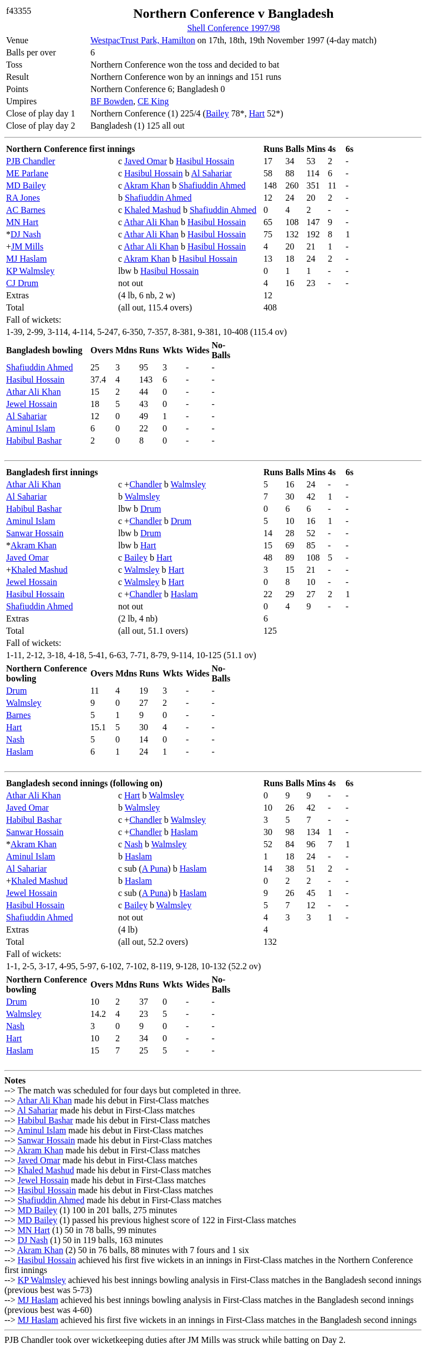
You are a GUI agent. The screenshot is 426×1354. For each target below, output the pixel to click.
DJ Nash (26, 234)
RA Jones (23, 197)
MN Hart (22, 222)
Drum (150, 508)
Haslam (184, 594)
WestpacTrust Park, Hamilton (142, 40)
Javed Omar (145, 161)
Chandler (145, 484)
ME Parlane (27, 173)
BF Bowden (111, 101)
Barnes (18, 715)
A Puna (155, 868)
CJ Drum (22, 283)
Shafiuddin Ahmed (212, 185)
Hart (257, 113)
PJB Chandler (30, 161)
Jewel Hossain (31, 404)
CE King (153, 101)
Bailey (217, 113)
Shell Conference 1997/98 (233, 28)
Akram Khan (147, 185)
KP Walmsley (30, 271)
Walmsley (188, 484)
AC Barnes (25, 210)
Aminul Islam (30, 428)
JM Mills (27, 246)
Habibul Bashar (34, 440)
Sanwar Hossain (35, 533)
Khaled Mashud (152, 210)
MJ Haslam (26, 258)
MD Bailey (26, 185)
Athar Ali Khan (151, 222)
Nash (15, 739)
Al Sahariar (211, 173)
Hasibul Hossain (205, 161)
